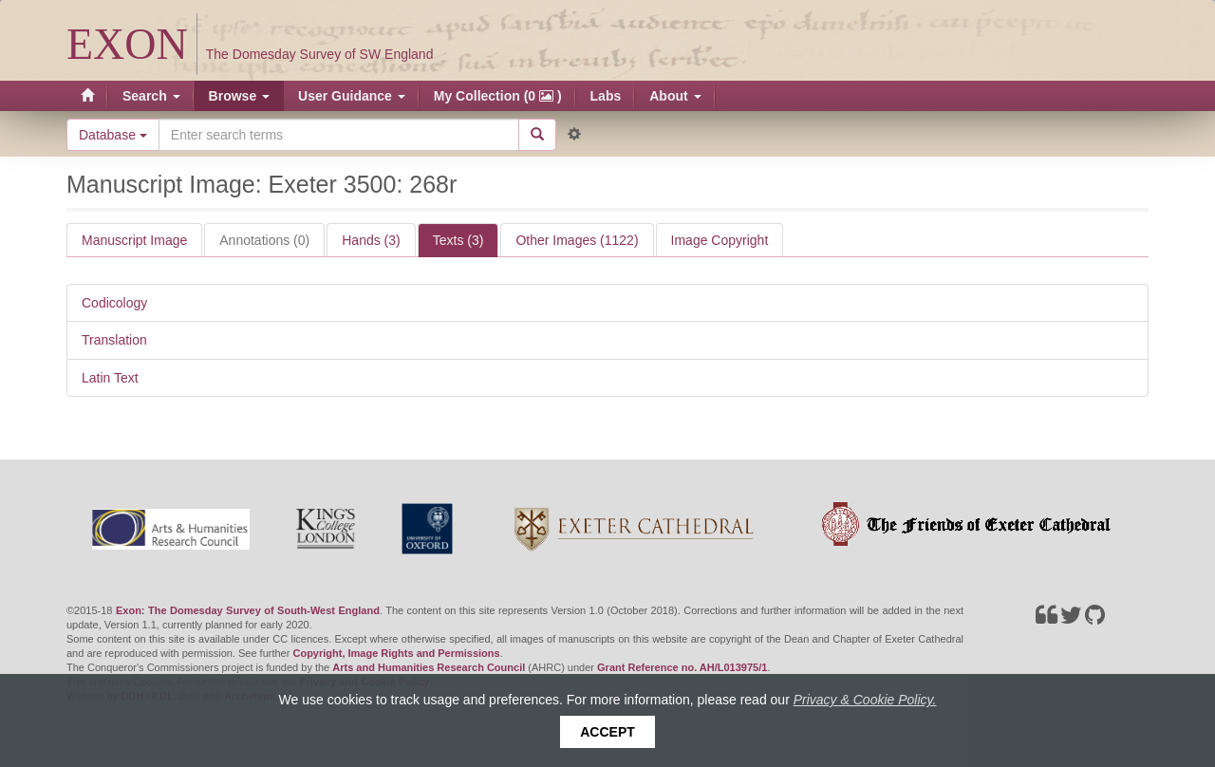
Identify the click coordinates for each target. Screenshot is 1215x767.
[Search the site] (339, 135)
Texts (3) (458, 240)
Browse (239, 95)
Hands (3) (371, 240)
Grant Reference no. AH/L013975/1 (682, 667)
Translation (114, 339)
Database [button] (113, 134)
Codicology (114, 302)
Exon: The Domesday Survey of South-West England (248, 610)
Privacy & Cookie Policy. (865, 699)
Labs (606, 95)
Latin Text (110, 377)
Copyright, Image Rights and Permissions (395, 653)
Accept (607, 731)
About (675, 95)
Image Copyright (720, 240)
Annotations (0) (264, 240)
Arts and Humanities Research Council (428, 667)
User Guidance (351, 95)
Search (151, 95)
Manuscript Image (134, 240)
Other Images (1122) (576, 240)
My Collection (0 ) (498, 95)
